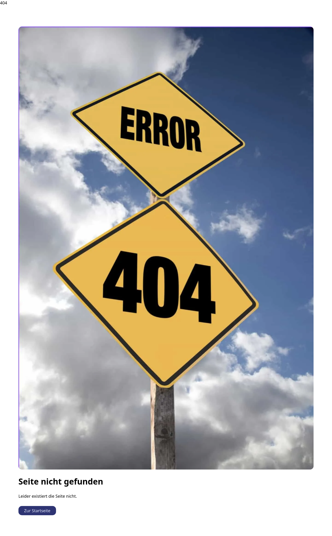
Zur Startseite (37, 510)
